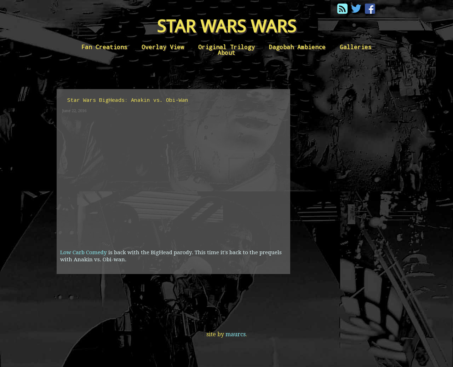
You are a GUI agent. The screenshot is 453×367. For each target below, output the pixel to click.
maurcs (235, 334)
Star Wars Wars (226, 26)
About (226, 52)
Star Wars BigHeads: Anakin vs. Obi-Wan (127, 99)
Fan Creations (104, 47)
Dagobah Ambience (297, 47)
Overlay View (163, 47)
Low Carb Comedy (84, 252)
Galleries (356, 47)
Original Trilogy (226, 47)
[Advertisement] (343, 188)
